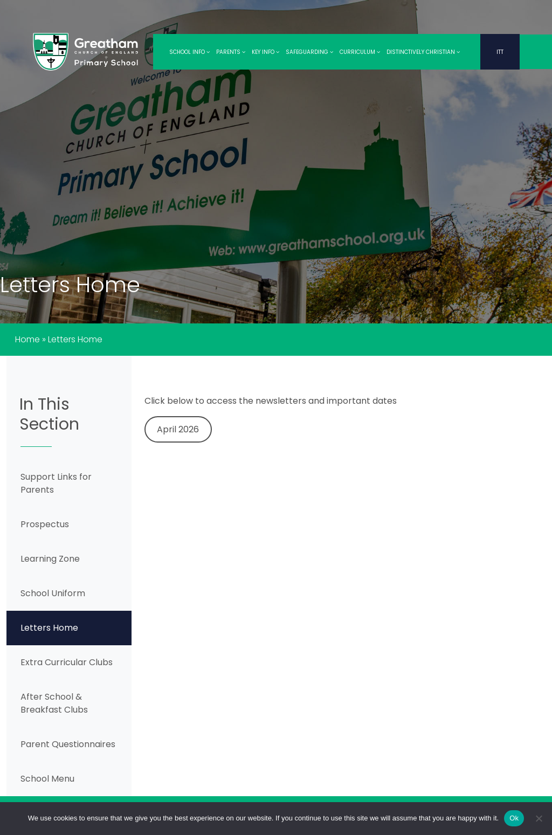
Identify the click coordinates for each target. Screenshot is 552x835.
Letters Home (49, 628)
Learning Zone (50, 559)
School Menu (47, 778)
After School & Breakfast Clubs (54, 703)
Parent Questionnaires (67, 744)
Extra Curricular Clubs (66, 662)
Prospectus (44, 524)
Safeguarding (309, 52)
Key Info (265, 52)
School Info (189, 52)
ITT (499, 52)
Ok (514, 818)
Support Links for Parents (56, 483)
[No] (538, 818)
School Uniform (52, 593)
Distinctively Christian (423, 52)
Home (27, 339)
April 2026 (178, 429)
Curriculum (360, 52)
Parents (230, 52)
